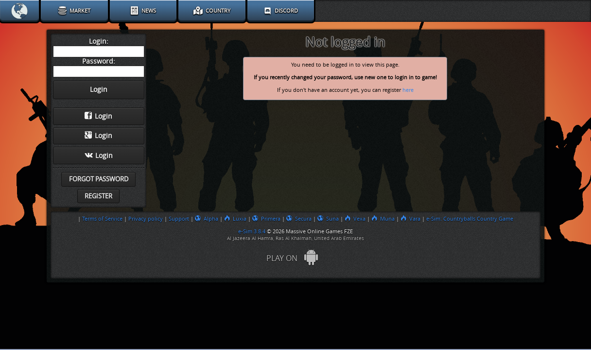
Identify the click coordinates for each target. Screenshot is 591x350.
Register (98, 196)
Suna (328, 218)
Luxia (235, 218)
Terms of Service (102, 218)
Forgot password (98, 179)
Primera (266, 218)
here (408, 90)
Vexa (355, 218)
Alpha (206, 218)
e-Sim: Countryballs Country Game (469, 218)
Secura (299, 218)
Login (98, 116)
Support (179, 218)
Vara (410, 218)
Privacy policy (145, 218)
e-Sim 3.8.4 (251, 231)
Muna (383, 218)
